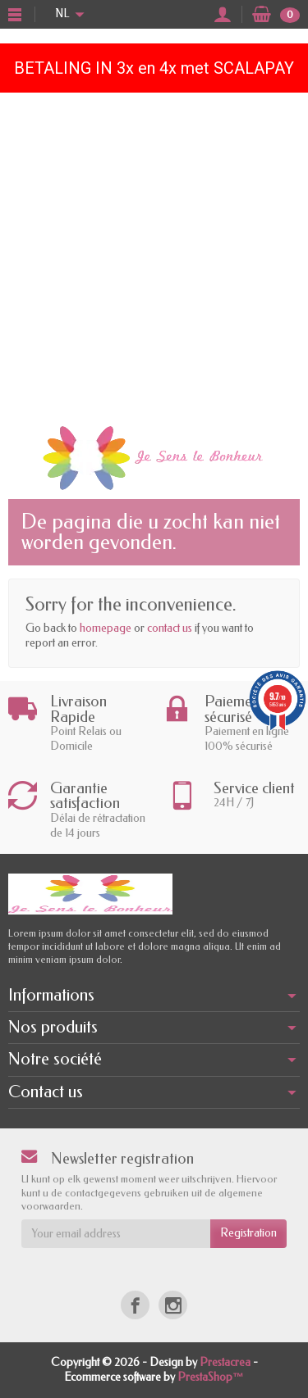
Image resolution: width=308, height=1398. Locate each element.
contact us (169, 628)
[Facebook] (135, 1305)
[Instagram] (173, 1305)
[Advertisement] (154, 254)
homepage (105, 628)
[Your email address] (115, 1233)
